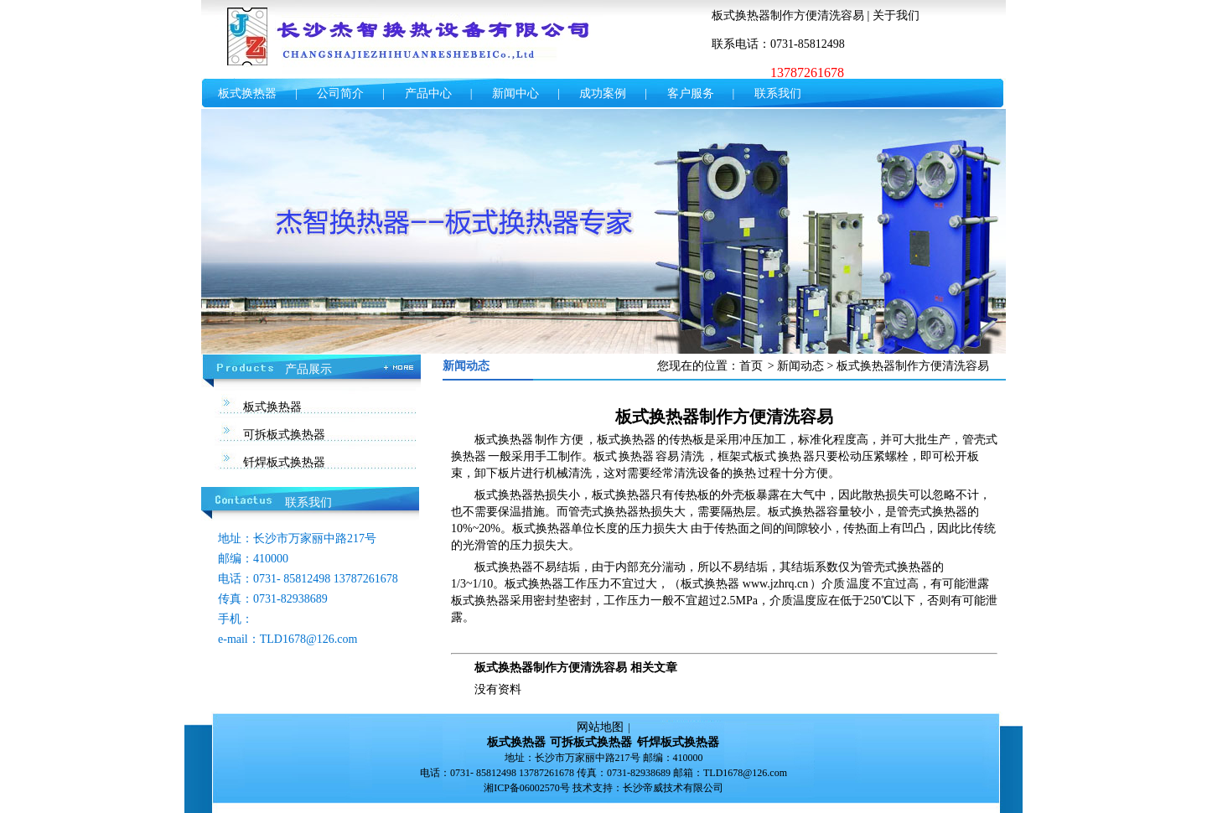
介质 (833, 583)
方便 (571, 439)
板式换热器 (247, 93)
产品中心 (428, 93)
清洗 (692, 456)
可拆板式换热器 (284, 434)
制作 (546, 439)
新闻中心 (515, 93)
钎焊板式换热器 (284, 462)
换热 (789, 456)
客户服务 (690, 93)
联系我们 (777, 93)
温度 (858, 583)
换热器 (468, 456)
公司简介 (340, 93)
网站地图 (600, 727)
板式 (605, 456)
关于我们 (896, 15)
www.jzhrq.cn (775, 583)
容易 (667, 456)
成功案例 (602, 93)
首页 (751, 366)
